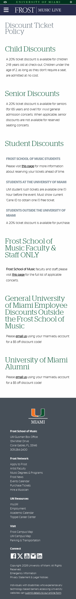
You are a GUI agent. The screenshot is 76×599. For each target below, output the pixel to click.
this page (28, 166)
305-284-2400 (18, 449)
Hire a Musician (19, 489)
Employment (18, 508)
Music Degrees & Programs (26, 472)
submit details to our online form (43, 593)
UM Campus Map (20, 536)
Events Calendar (20, 481)
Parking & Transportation (25, 540)
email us (21, 336)
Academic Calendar (22, 513)
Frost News (16, 477)
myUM (14, 504)
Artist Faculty (18, 468)
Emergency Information (23, 573)
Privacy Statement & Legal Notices (29, 577)
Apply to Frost (18, 464)
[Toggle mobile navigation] (6, 10)
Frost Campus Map (21, 532)
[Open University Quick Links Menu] (71, 2)
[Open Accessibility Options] (5, 2)
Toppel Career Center (23, 517)
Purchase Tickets (20, 485)
